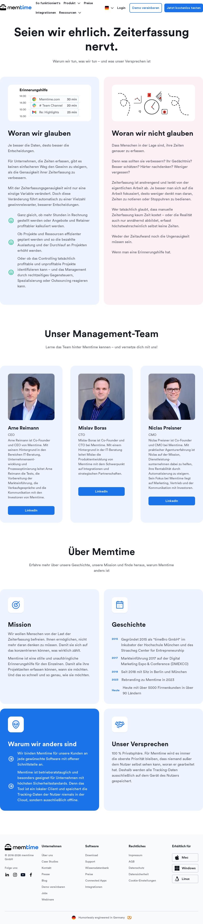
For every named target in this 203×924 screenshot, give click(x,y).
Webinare (48, 899)
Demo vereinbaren (145, 7)
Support (90, 861)
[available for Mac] (185, 857)
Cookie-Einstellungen (142, 880)
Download (91, 855)
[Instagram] (15, 874)
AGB (131, 861)
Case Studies (50, 861)
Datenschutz (136, 868)
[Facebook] (31, 874)
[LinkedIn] (7, 874)
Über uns (47, 855)
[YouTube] (23, 874)
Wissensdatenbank (97, 868)
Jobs (44, 893)
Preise (89, 874)
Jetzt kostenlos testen (184, 7)
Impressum (135, 855)
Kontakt (46, 868)
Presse (46, 874)
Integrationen (46, 12)
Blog (44, 880)
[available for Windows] (185, 868)
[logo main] (16, 7)
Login (121, 7)
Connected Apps (95, 880)
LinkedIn (31, 510)
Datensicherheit (139, 874)
